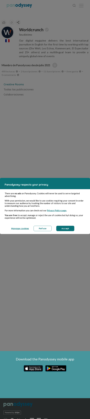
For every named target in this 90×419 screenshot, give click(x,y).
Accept (65, 228)
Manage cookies (20, 228)
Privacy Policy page (56, 210)
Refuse (42, 228)
